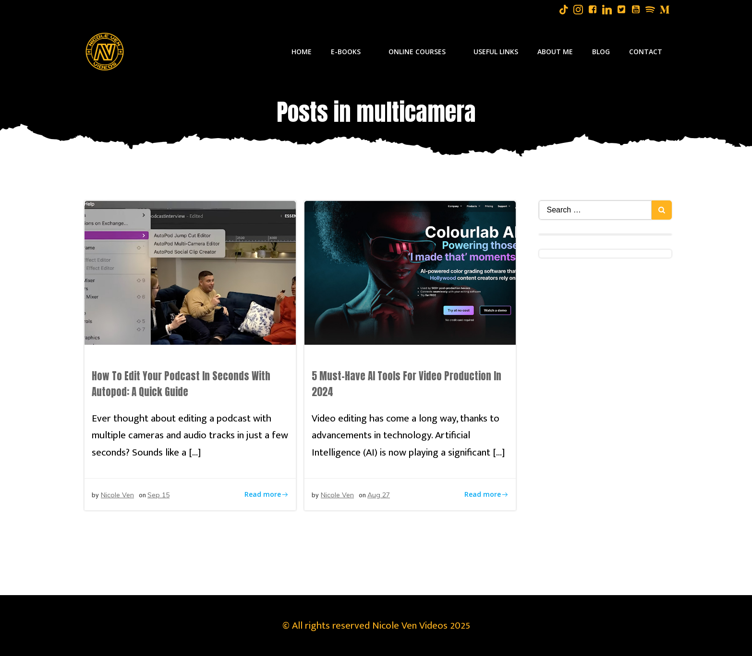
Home (301, 51)
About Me (555, 51)
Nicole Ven (117, 495)
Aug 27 (378, 495)
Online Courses (421, 51)
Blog (601, 51)
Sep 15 (158, 495)
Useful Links (495, 51)
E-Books (350, 51)
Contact (645, 51)
